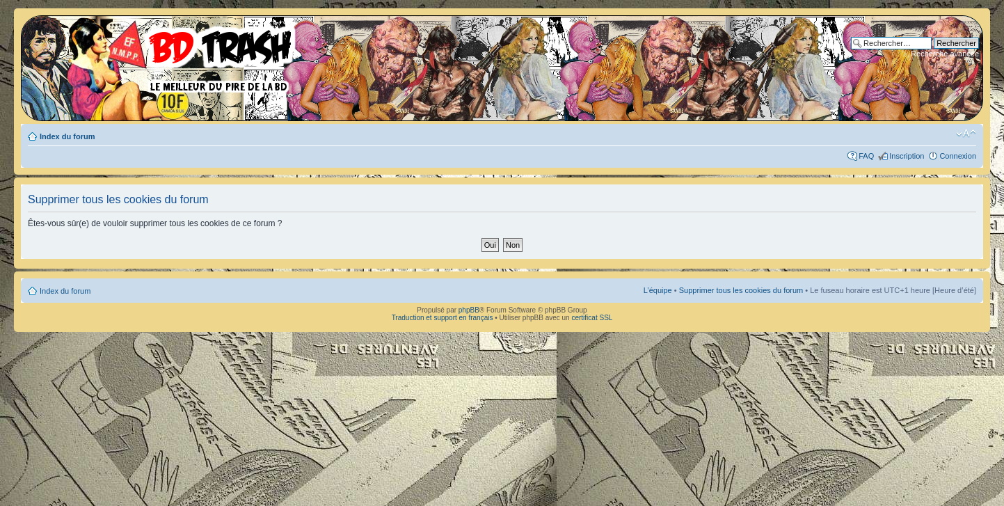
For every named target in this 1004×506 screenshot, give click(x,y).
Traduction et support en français (442, 318)
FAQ (866, 156)
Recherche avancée (945, 53)
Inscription (906, 156)
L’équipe (658, 290)
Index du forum (67, 136)
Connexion (957, 156)
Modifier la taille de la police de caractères (966, 133)
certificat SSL (591, 318)
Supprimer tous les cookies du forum (741, 290)
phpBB (469, 310)
